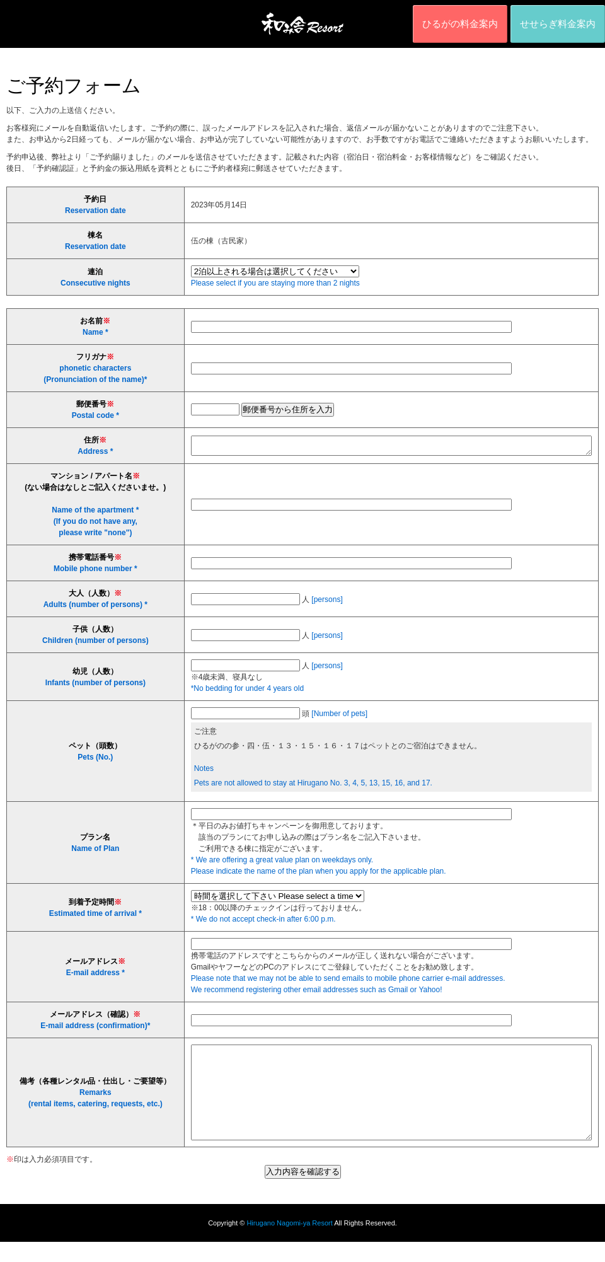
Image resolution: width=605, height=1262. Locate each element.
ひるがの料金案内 (460, 23)
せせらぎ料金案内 (558, 23)
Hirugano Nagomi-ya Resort (289, 1243)
